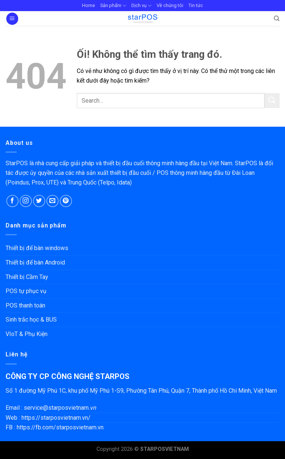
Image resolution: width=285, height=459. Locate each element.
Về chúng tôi (170, 5)
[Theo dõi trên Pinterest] (66, 201)
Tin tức (196, 5)
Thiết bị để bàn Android (35, 262)
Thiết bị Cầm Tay (27, 276)
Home (88, 5)
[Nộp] (272, 100)
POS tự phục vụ (26, 291)
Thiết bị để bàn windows (37, 248)
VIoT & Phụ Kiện (27, 333)
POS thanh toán (25, 305)
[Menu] (12, 19)
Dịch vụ (141, 5)
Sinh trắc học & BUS (31, 319)
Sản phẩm (113, 5)
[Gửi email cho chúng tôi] (52, 201)
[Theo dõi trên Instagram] (26, 201)
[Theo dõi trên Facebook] (12, 201)
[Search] (276, 18)
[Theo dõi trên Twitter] (39, 201)
